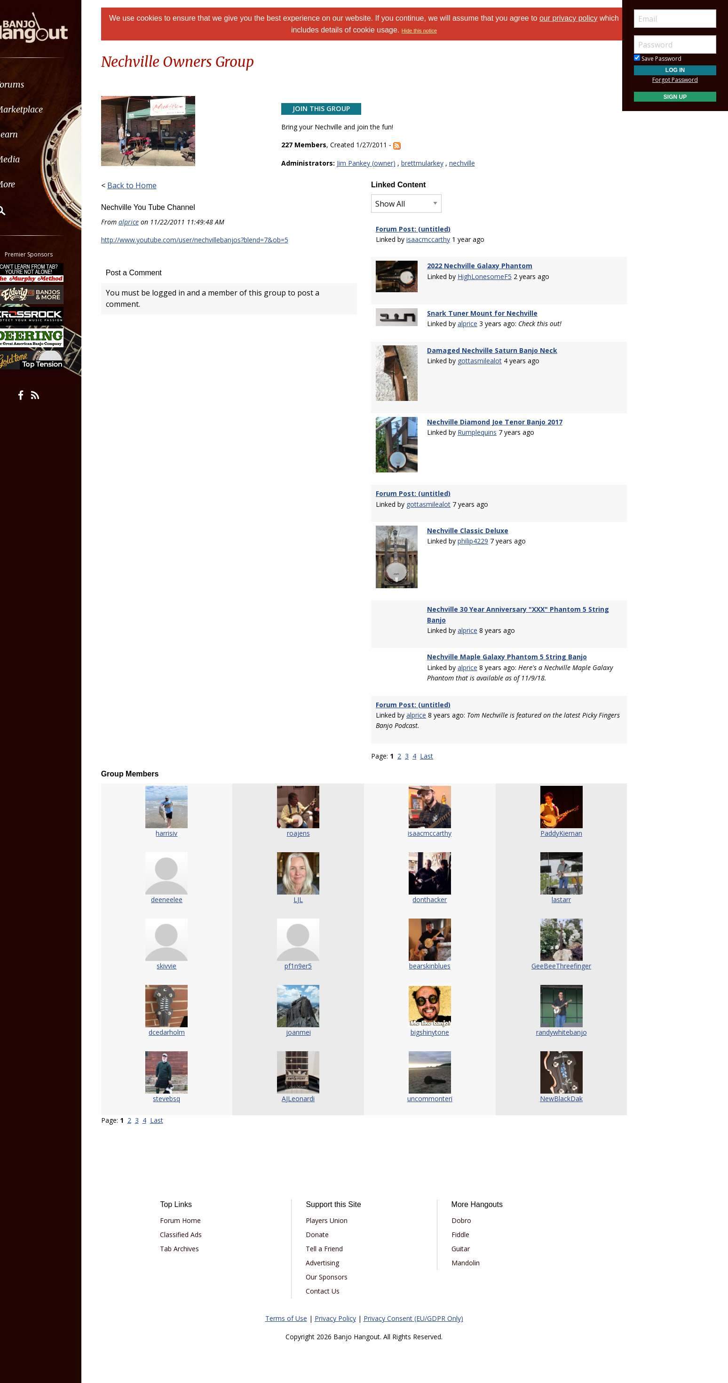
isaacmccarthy (428, 239)
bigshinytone (427, 1020)
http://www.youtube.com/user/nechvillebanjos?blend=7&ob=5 (206, 239)
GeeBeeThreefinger (552, 954)
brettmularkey (426, 163)
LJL (301, 887)
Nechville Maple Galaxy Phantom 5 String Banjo (505, 645)
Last (426, 744)
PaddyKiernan (552, 821)
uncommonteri (427, 1086)
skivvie (176, 954)
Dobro (457, 1208)
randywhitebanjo (552, 1020)
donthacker (427, 887)
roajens (301, 821)
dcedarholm (176, 1020)
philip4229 (470, 532)
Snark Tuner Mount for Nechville (480, 311)
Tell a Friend (327, 1236)
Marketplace (43, 109)
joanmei (301, 1020)
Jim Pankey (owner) (369, 163)
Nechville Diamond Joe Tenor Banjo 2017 (492, 416)
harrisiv (176, 821)
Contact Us (326, 1279)
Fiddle (457, 1222)
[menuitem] (53, 84)
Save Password (657, 59)
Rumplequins (474, 427)
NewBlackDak (552, 1086)
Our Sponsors (330, 1265)
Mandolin (462, 1251)
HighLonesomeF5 (482, 276)
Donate (320, 1222)
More (30, 184)
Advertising (325, 1251)
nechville (466, 163)
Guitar (457, 1236)
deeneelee (175, 887)
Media (32, 159)
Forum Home (190, 1208)
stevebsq (176, 1086)
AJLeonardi (301, 1086)
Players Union (330, 1208)
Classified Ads (191, 1222)
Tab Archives (189, 1236)
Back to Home (143, 185)
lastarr (552, 887)
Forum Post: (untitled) (413, 228)
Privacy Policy (335, 1306)
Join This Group (325, 108)
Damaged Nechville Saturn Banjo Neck (490, 348)
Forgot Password (675, 80)
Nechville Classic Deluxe (465, 522)
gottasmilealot (477, 358)
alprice (140, 221)
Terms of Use (286, 1306)
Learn (31, 134)
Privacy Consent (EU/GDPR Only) (413, 1306)
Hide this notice (429, 30)
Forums (34, 84)
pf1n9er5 (301, 954)
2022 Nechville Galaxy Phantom (477, 265)
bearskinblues (427, 954)
